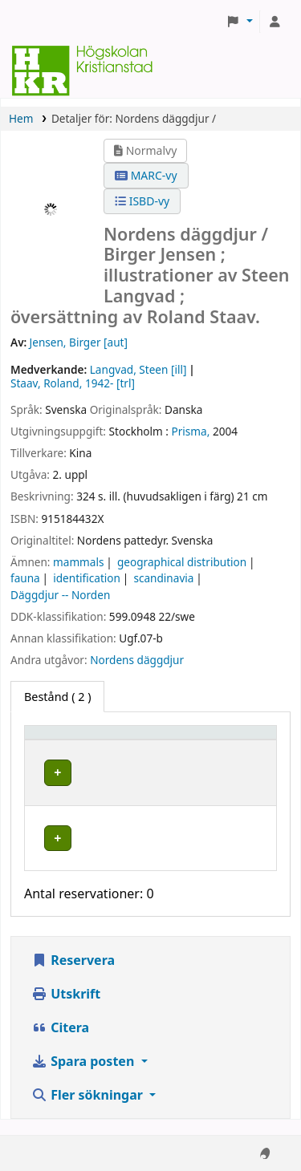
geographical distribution (181, 561)
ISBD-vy (142, 201)
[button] (239, 21)
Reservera (73, 975)
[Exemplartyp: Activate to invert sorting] (102, 740)
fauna (25, 578)
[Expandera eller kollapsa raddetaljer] (227, 788)
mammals (78, 561)
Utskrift (65, 1009)
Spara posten (84, 1076)
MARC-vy (146, 175)
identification (86, 578)
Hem (21, 118)
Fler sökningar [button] (88, 1110)
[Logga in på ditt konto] (274, 21)
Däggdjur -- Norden (60, 594)
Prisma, (191, 431)
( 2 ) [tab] (57, 696)
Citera (60, 1042)
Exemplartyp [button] (67, 740)
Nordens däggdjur (137, 659)
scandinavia (163, 578)
